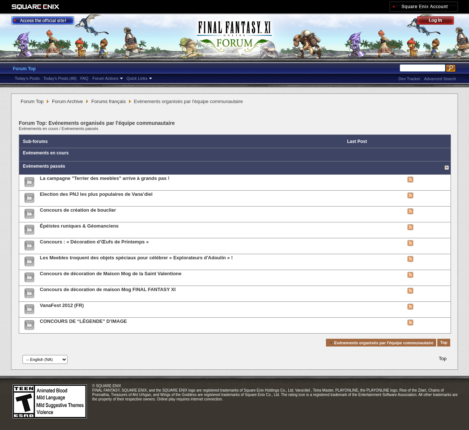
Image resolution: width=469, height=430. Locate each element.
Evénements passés (80, 128)
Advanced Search (440, 78)
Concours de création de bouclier (78, 210)
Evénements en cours (38, 128)
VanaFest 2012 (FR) (62, 305)
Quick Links (136, 78)
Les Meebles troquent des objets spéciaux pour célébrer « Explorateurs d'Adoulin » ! (136, 257)
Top (443, 343)
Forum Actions (105, 78)
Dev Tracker (409, 78)
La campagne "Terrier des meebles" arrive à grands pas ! (105, 178)
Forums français (108, 101)
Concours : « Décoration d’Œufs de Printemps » (94, 242)
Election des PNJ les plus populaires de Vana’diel (96, 194)
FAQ (84, 78)
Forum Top (24, 68)
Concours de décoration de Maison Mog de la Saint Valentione (110, 273)
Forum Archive (67, 101)
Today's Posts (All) (60, 78)
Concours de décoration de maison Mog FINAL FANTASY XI (108, 289)
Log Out (439, 21)
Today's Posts (27, 78)
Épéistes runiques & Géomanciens (79, 226)
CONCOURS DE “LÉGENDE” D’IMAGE (83, 321)
